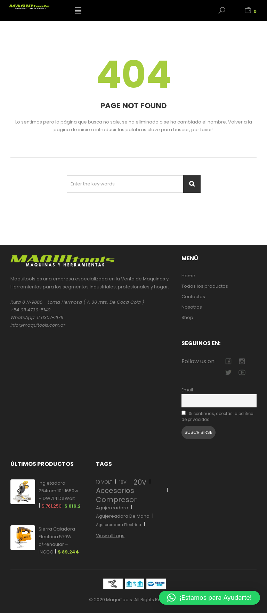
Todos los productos (204, 286)
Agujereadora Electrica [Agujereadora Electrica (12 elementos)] (118, 524)
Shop (187, 317)
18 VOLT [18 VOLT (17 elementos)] (104, 482)
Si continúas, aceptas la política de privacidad (217, 416)
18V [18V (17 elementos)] (123, 482)
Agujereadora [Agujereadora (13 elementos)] (112, 507)
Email (187, 390)
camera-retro (241, 361)
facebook (228, 361)
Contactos (193, 296)
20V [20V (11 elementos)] (140, 482)
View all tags (110, 535)
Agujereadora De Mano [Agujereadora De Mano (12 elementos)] (122, 516)
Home (188, 275)
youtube (241, 372)
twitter (228, 372)
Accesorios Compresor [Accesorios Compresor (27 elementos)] (116, 495)
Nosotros (191, 307)
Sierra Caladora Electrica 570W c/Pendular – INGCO (59, 541)
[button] (209, 598)
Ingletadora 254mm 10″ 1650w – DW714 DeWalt (59, 495)
